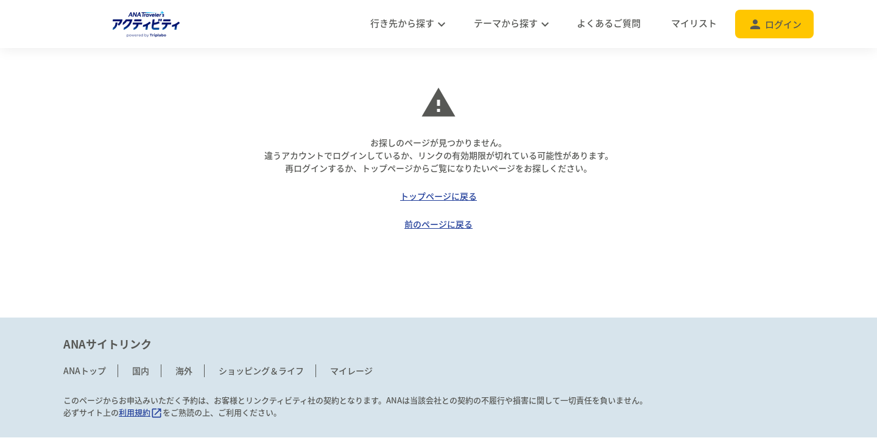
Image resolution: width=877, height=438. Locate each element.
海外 (183, 370)
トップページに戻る (438, 196)
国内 (140, 370)
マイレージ (351, 370)
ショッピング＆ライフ (261, 370)
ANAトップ (84, 370)
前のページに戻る (438, 224)
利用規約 (141, 412)
